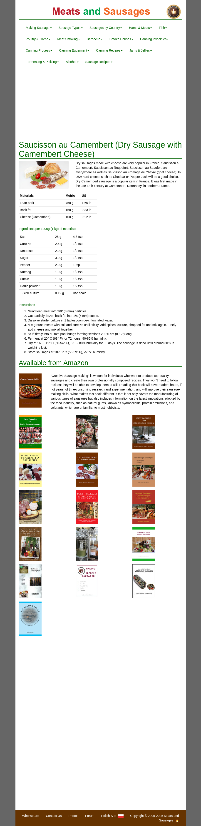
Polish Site (112, 816)
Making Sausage (39, 28)
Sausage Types (71, 28)
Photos (73, 816)
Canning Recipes (109, 50)
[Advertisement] (100, 104)
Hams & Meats (140, 28)
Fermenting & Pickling (42, 62)
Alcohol (72, 62)
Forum (89, 816)
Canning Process (39, 50)
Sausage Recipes (99, 62)
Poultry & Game (38, 39)
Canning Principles (154, 39)
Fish (163, 28)
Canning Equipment (74, 50)
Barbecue (95, 39)
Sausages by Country (105, 28)
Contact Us (54, 816)
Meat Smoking (68, 39)
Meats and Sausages (100, 12)
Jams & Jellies (140, 50)
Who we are (30, 816)
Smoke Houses (121, 39)
